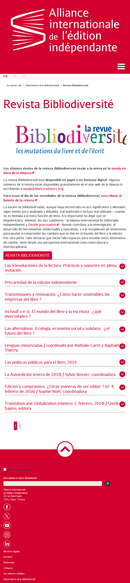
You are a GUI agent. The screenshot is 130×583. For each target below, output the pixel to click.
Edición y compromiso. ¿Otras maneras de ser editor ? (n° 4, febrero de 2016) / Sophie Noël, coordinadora (60, 389)
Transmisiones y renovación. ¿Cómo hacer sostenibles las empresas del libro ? (57, 297)
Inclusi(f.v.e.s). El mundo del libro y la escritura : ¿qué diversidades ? (53, 314)
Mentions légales (11, 551)
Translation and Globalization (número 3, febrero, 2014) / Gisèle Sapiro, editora (62, 406)
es (24, 76)
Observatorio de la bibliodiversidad (42, 85)
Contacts (7, 556)
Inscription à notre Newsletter (20, 477)
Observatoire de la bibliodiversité (19, 579)
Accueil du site (14, 85)
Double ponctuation (42, 224)
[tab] (27, 255)
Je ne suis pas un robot (18, 469)
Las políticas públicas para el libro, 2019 (40, 362)
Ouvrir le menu (121, 66)
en (15, 76)
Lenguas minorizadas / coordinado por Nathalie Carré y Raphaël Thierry (62, 348)
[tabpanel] (65, 348)
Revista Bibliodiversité (75, 85)
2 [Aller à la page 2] (20, 425)
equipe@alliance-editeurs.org (43, 189)
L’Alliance (8, 568)
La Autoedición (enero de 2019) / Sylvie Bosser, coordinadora (60, 374)
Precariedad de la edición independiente (41, 282)
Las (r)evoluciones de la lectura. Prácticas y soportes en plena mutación (60, 268)
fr (5, 76)
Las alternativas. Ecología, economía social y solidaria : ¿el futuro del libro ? (57, 331)
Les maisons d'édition (14, 573)
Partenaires (9, 562)
